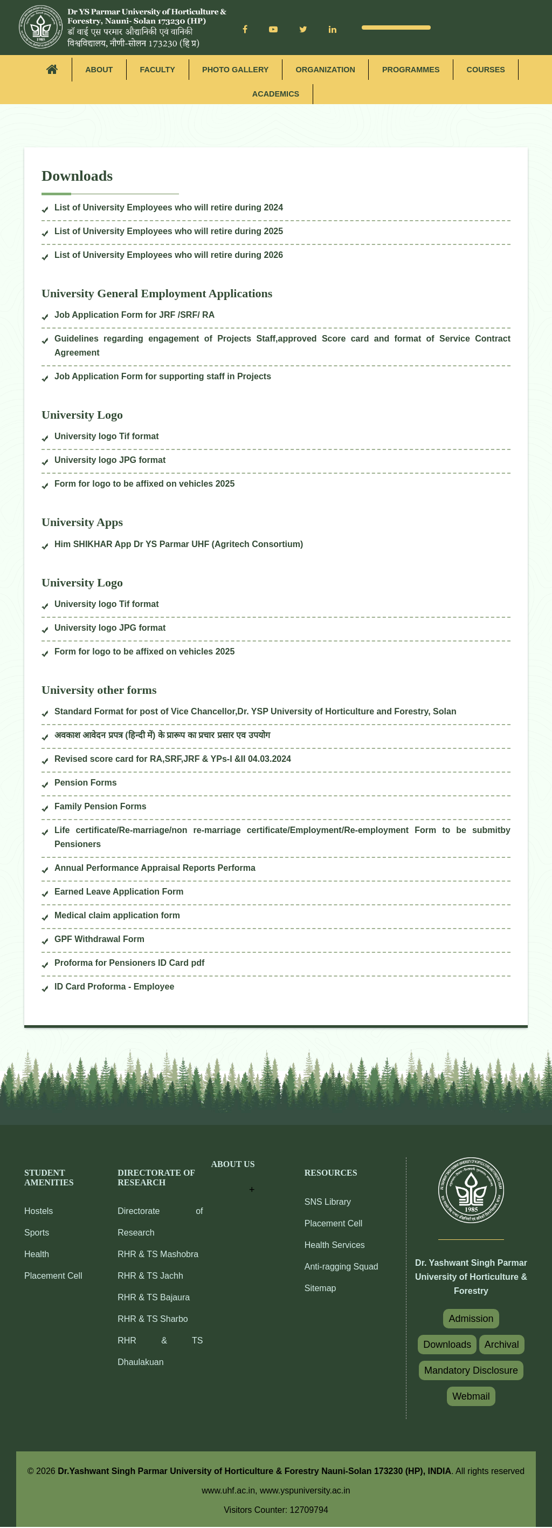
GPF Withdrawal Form (99, 940)
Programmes (415, 69)
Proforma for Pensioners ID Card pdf (129, 963)
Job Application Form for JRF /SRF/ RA (134, 315)
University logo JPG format (109, 461)
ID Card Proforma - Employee (114, 987)
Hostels (38, 1212)
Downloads (447, 1345)
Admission (470, 1319)
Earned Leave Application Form (118, 892)
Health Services (335, 1246)
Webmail (471, 1397)
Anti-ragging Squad (341, 1267)
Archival (502, 1345)
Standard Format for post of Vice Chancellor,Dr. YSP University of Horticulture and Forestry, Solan (255, 712)
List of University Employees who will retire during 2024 (168, 208)
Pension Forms (85, 783)
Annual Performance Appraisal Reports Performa (155, 869)
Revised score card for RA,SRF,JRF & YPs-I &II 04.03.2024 (172, 760)
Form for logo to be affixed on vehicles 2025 (144, 484)
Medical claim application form (117, 916)
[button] (233, 1179)
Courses (492, 69)
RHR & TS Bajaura (154, 1298)
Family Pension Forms (100, 807)
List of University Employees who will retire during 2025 (168, 232)
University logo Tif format (106, 437)
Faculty (153, 69)
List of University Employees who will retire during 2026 (168, 256)
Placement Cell (53, 1276)
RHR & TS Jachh (150, 1276)
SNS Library (328, 1203)
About (93, 69)
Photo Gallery (233, 69)
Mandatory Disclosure (471, 1371)
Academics (275, 94)
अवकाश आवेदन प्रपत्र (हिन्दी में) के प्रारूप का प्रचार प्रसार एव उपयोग (162, 736)
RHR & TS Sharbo (153, 1320)
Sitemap (320, 1289)
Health (36, 1255)
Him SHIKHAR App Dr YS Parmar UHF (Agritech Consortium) (178, 545)
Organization (326, 69)
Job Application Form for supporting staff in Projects (162, 377)
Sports (36, 1233)
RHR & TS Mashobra (158, 1255)
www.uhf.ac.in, (231, 1491)
